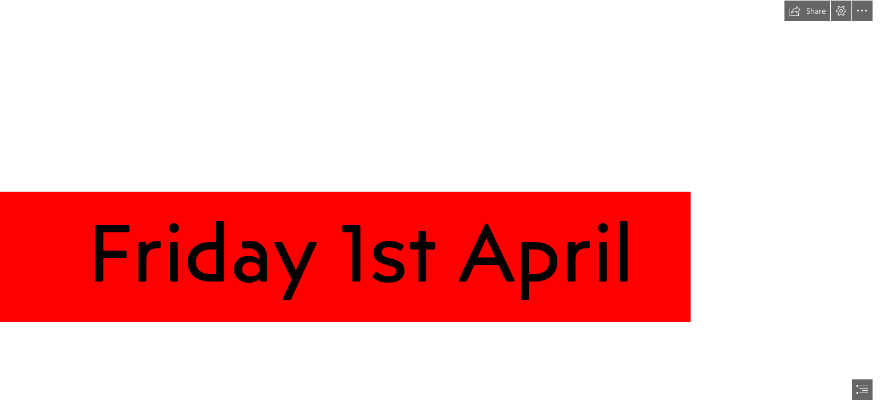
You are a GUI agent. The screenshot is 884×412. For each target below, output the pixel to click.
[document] (442, 206)
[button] (807, 11)
